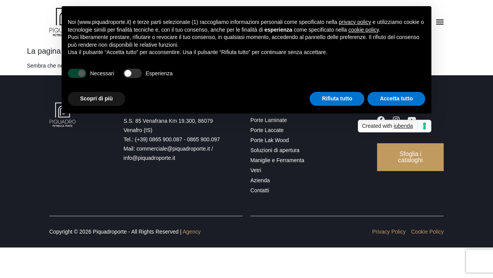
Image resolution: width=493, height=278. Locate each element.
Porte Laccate (266, 130)
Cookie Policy (427, 232)
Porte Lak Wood (269, 140)
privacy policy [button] (355, 22)
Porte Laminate (268, 120)
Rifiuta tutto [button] (337, 98)
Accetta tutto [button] (396, 98)
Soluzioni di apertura (275, 150)
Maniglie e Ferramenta (277, 160)
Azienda (260, 180)
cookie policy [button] (363, 30)
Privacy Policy (389, 232)
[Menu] (440, 22)
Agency (192, 232)
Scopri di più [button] (96, 98)
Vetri (255, 170)
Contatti (259, 190)
